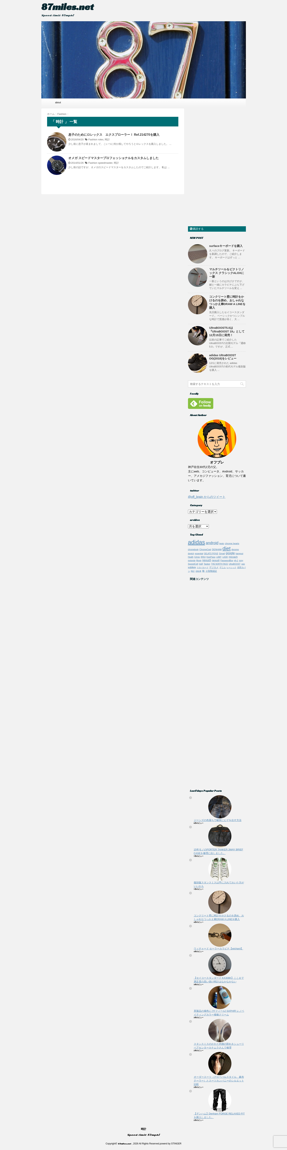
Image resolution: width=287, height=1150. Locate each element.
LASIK (225, 557)
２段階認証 (211, 571)
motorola (192, 560)
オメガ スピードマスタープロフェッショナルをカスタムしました (113, 158)
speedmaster (105, 162)
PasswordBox (226, 560)
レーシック (231, 567)
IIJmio (197, 557)
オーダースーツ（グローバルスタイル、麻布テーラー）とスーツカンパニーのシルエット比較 (219, 1080)
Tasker (207, 564)
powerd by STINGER (170, 1143)
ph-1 (236, 560)
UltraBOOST (234, 564)
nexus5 (206, 560)
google (230, 553)
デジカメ (213, 567)
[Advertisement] (217, 166)
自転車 (198, 571)
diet (227, 548)
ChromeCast (205, 549)
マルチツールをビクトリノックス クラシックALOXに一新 (226, 273)
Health (191, 557)
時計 (107, 139)
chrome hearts (232, 543)
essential (199, 553)
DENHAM (217, 549)
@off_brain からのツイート (207, 496)
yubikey (192, 567)
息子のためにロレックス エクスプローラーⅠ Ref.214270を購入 (113, 134)
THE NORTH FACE (219, 564)
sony (241, 560)
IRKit (203, 557)
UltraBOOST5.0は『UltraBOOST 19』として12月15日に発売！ (227, 331)
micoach (233, 557)
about (58, 102)
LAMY (219, 557)
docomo (235, 549)
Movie (198, 560)
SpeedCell (193, 564)
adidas (196, 542)
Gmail (222, 553)
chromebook (193, 549)
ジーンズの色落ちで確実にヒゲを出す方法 (217, 820)
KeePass (211, 557)
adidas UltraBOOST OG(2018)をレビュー (223, 356)
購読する (197, 228)
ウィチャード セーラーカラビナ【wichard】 (218, 948)
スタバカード (202, 567)
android (212, 543)
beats (221, 543)
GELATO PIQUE (211, 554)
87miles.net (67, 7)
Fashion (92, 139)
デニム (222, 567)
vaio (243, 564)
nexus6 (216, 560)
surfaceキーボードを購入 (226, 245)
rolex (100, 139)
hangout (239, 553)
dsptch (191, 553)
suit (201, 564)
